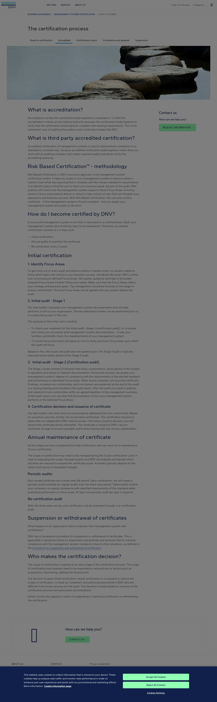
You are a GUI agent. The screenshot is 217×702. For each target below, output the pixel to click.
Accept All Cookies (156, 680)
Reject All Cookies (155, 688)
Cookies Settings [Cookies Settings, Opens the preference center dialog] (156, 696)
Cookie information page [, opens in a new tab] (57, 689)
